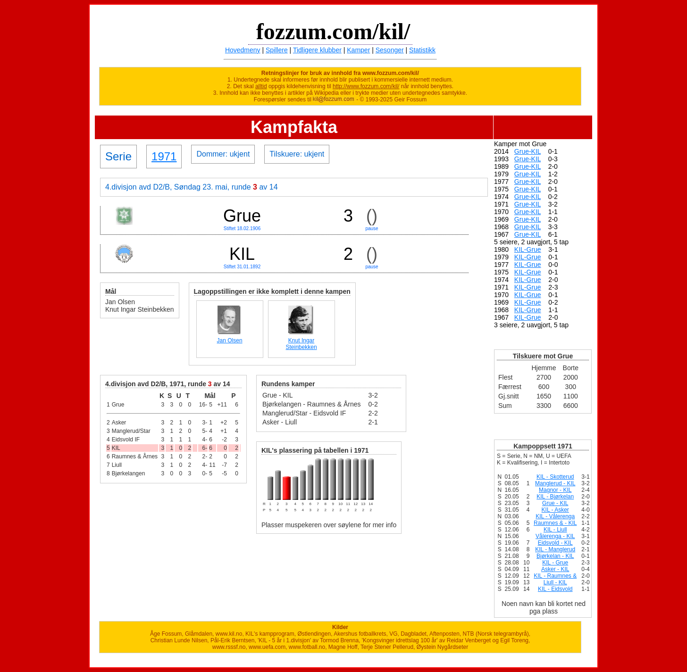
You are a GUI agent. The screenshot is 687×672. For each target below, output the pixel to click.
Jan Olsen (230, 340)
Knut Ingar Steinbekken (301, 343)
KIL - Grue (555, 562)
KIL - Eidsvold (555, 589)
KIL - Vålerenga (555, 516)
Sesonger (390, 50)
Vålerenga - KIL (555, 536)
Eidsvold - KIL (555, 542)
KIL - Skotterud (555, 476)
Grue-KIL (527, 151)
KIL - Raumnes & (555, 575)
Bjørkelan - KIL (555, 556)
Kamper (358, 50)
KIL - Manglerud (555, 549)
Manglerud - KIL (555, 483)
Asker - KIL (555, 569)
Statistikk (422, 50)
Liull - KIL (555, 582)
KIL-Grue (527, 249)
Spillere (277, 50)
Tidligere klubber (317, 50)
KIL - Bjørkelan (555, 496)
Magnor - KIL (555, 490)
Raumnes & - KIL (555, 523)
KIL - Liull (555, 529)
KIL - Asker (555, 509)
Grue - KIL (555, 503)
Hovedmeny (242, 50)
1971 (163, 156)
